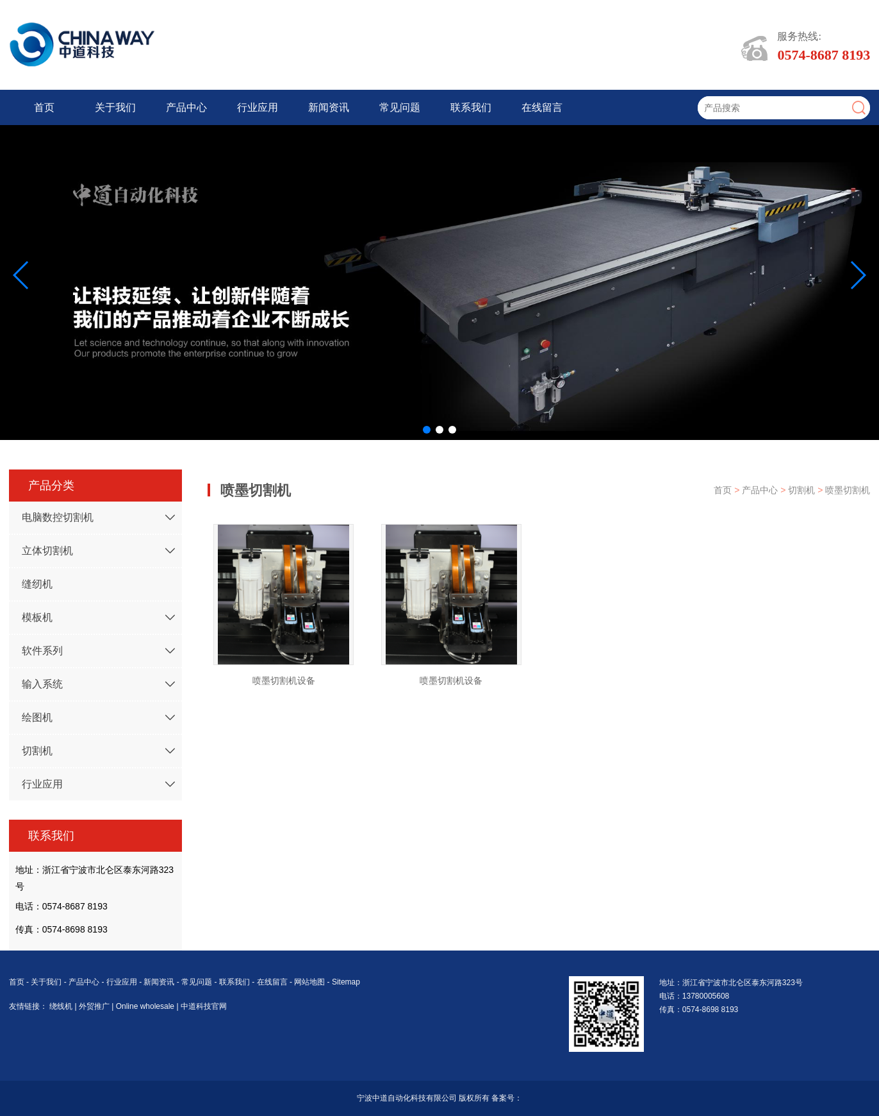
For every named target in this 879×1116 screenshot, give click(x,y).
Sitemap (346, 981)
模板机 (37, 617)
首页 (44, 107)
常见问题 (399, 107)
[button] (427, 430)
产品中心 (186, 107)
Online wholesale (146, 1006)
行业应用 (257, 107)
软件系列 (42, 650)
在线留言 (542, 107)
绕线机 (61, 1006)
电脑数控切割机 (58, 517)
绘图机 (37, 717)
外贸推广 (95, 1006)
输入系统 (42, 684)
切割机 (37, 750)
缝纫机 (37, 584)
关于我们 (115, 107)
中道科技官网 (204, 1006)
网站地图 (309, 981)
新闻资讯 (328, 107)
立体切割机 (47, 550)
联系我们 (470, 107)
